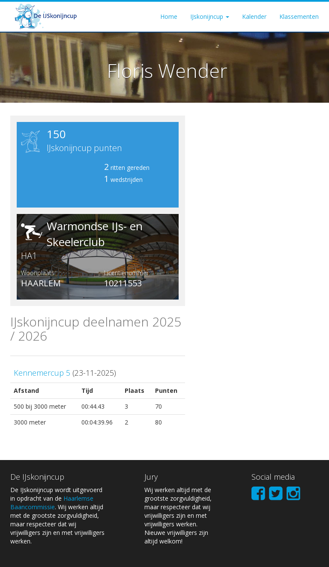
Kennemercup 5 (42, 373)
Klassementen (299, 16)
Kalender (254, 16)
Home (168, 16)
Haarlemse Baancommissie (51, 502)
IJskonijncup (209, 16)
